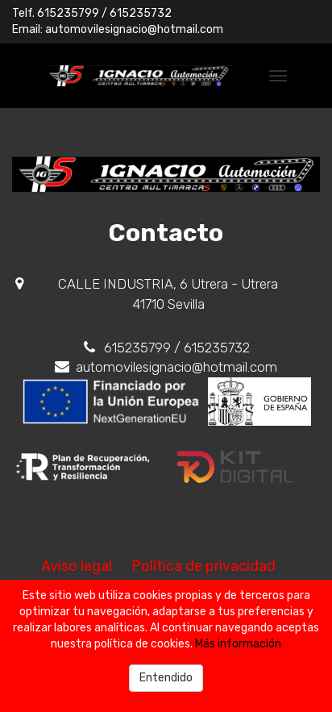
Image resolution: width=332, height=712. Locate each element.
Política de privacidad (203, 566)
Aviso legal (76, 566)
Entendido (166, 678)
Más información (238, 644)
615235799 (68, 13)
